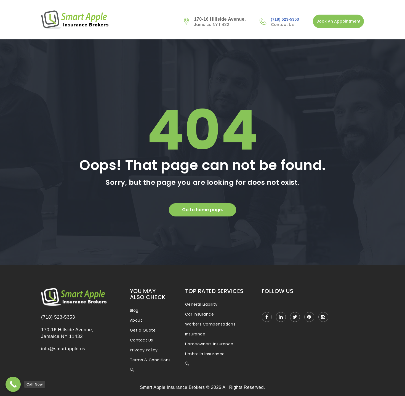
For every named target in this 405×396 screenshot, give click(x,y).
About (136, 320)
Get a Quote (143, 330)
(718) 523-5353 (285, 19)
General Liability (201, 304)
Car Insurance (199, 314)
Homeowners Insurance (209, 344)
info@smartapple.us (63, 348)
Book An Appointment (338, 21)
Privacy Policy (144, 350)
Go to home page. (202, 210)
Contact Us (141, 340)
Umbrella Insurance (205, 354)
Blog (134, 310)
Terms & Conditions (150, 360)
